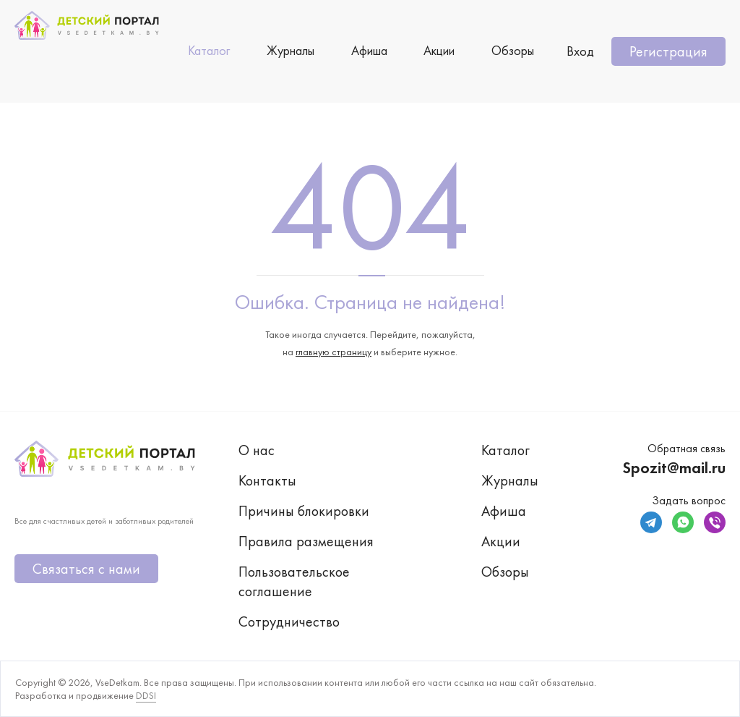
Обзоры (512, 50)
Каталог (209, 50)
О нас (256, 450)
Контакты (267, 480)
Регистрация (668, 51)
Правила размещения (306, 541)
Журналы (290, 50)
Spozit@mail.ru (674, 467)
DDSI (146, 695)
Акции (439, 50)
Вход (580, 51)
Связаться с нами (86, 568)
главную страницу (333, 351)
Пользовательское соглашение (294, 581)
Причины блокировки (303, 510)
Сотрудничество (289, 621)
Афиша (369, 50)
